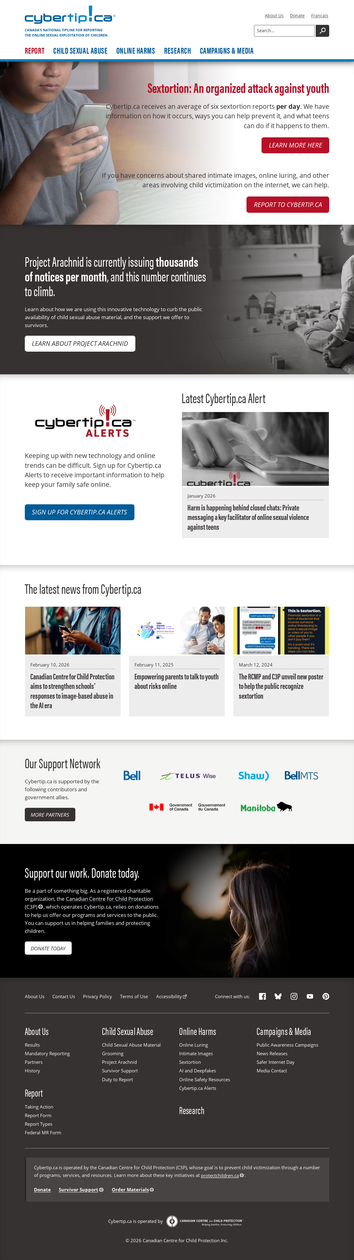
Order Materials (130, 1190)
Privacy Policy (97, 996)
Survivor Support (120, 1070)
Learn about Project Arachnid (80, 343)
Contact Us (63, 996)
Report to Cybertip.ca (288, 204)
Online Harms (135, 50)
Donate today (48, 948)
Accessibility (169, 996)
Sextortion (190, 1062)
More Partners (50, 814)
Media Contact (272, 1070)
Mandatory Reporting (47, 1053)
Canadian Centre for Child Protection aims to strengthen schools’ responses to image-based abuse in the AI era (72, 690)
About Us (274, 15)
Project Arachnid (119, 1062)
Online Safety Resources (204, 1079)
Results (32, 1045)
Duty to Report (117, 1079)
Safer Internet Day (276, 1062)
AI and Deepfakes (197, 1070)
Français (319, 15)
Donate (297, 15)
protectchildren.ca (220, 1175)
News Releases (272, 1053)
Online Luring (193, 1045)
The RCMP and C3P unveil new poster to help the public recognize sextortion (281, 685)
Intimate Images (196, 1053)
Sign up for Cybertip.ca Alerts (79, 512)
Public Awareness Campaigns (287, 1045)
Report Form (38, 1115)
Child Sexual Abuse (80, 50)
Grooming (112, 1053)
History (32, 1070)
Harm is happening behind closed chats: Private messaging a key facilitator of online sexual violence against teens (248, 516)
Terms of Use (134, 996)
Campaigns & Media (227, 50)
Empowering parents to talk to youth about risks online (176, 681)
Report (34, 50)
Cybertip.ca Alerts (197, 1088)
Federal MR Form (43, 1132)
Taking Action (39, 1107)
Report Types (38, 1124)
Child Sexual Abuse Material (131, 1045)
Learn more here (295, 145)
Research (177, 50)
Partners (34, 1062)
